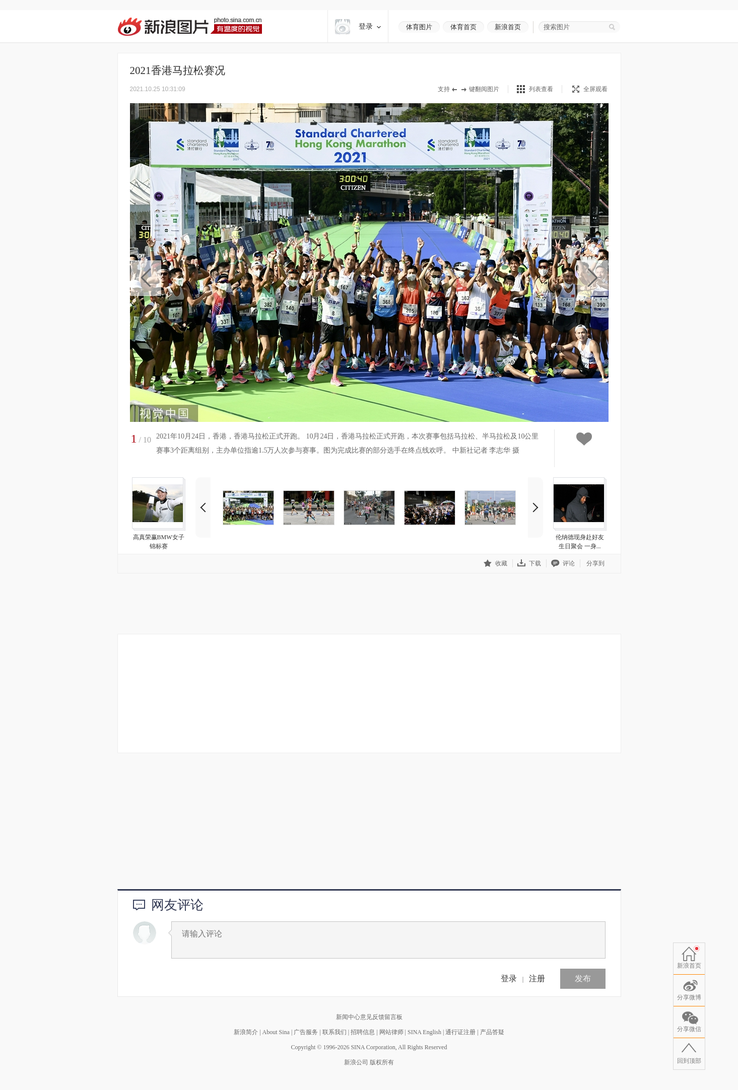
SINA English (424, 1032)
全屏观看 (590, 89)
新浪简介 (246, 1032)
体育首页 (463, 27)
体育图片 (419, 27)
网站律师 (391, 1032)
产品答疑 (492, 1032)
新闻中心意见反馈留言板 (369, 1017)
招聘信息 (363, 1032)
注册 (537, 978)
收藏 (495, 563)
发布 (583, 978)
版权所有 (382, 1062)
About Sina (276, 1032)
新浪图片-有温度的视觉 (189, 26)
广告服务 (306, 1032)
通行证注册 (460, 1032)
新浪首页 (508, 27)
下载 (529, 563)
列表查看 (541, 89)
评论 (563, 563)
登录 (509, 978)
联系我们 (334, 1032)
